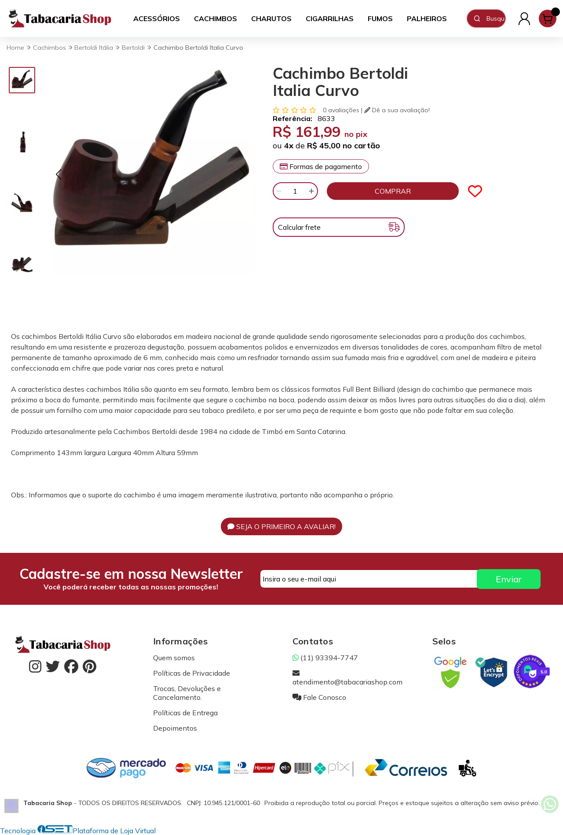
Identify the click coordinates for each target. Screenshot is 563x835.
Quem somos (174, 657)
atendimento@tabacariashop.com (347, 677)
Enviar (509, 579)
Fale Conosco (319, 697)
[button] (58, 174)
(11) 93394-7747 (325, 657)
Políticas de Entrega (185, 712)
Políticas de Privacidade (191, 673)
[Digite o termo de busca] (495, 18)
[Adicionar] (311, 191)
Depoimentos (175, 728)
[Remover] (279, 191)
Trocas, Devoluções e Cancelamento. (187, 693)
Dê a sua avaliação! (397, 110)
